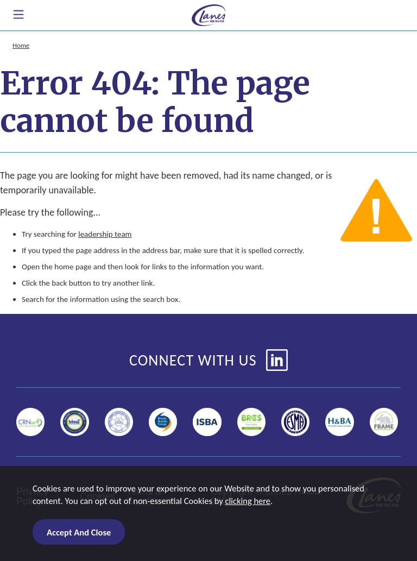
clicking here (247, 500)
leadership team (104, 234)
